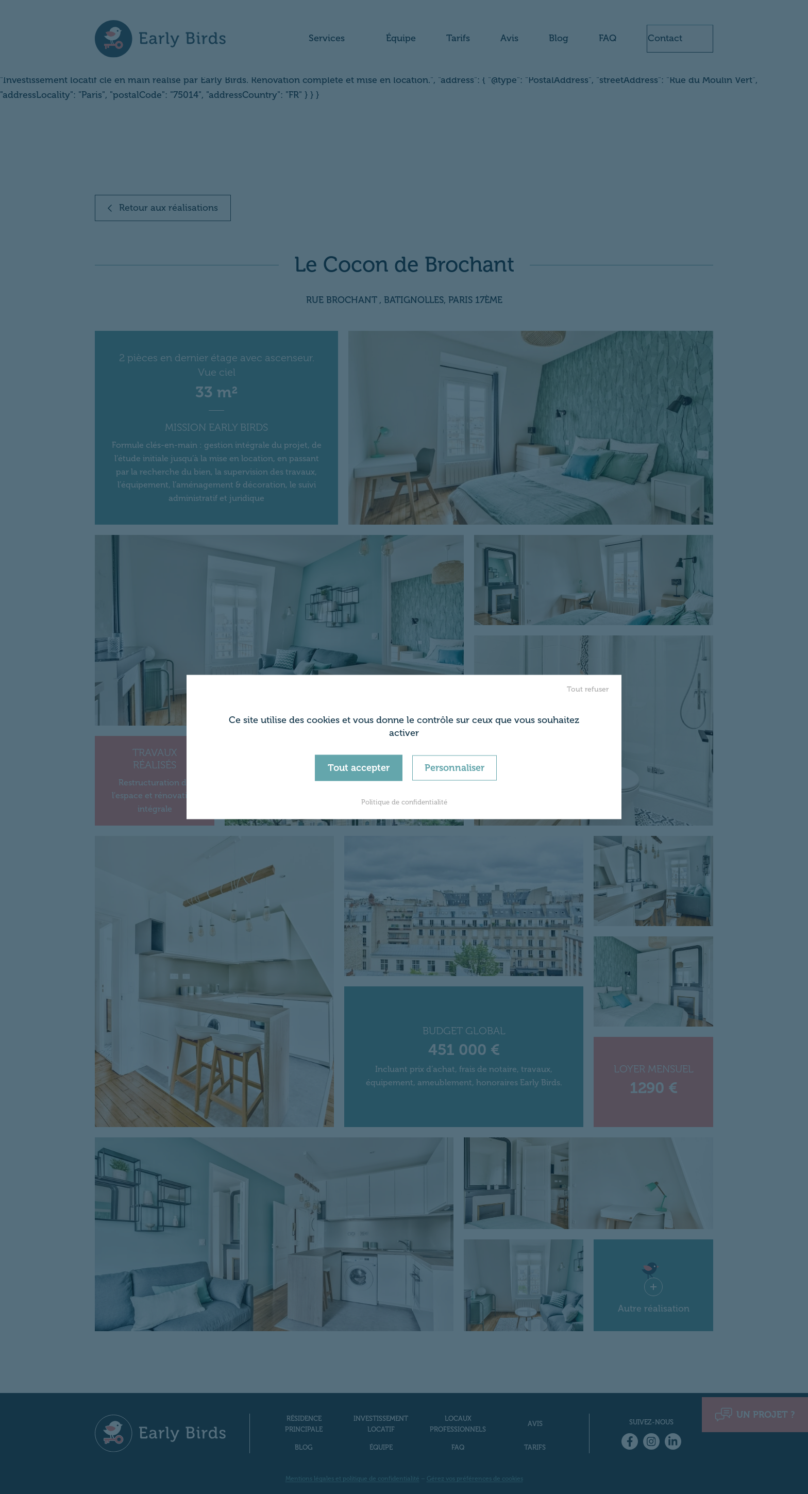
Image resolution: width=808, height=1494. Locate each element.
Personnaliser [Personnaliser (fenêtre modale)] (454, 767)
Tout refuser (588, 688)
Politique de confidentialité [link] (404, 802)
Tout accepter (359, 767)
